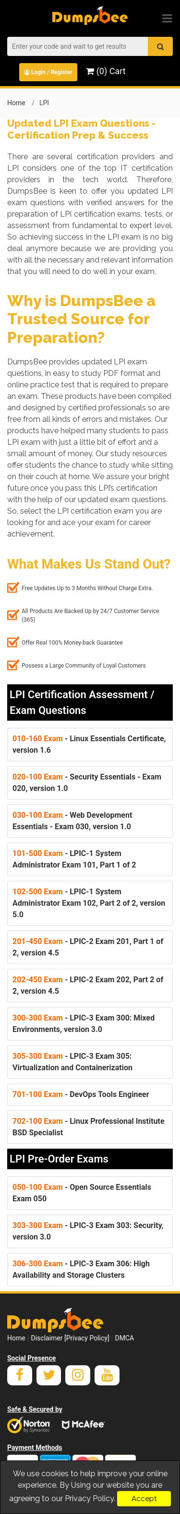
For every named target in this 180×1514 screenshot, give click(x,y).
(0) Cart (105, 71)
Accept (144, 1498)
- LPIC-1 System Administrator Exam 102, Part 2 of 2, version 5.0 (88, 903)
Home (16, 103)
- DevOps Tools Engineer (80, 1094)
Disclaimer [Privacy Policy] (70, 1338)
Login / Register (48, 72)
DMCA (124, 1338)
